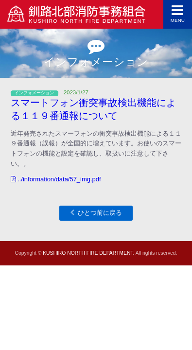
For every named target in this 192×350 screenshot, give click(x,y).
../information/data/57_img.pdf (56, 179)
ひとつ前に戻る (100, 212)
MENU (177, 13)
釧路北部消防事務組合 (77, 16)
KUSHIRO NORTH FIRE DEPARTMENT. (88, 253)
